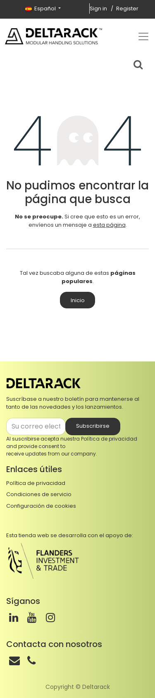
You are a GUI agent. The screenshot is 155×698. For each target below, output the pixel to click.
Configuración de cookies (41, 506)
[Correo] (14, 661)
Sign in (98, 8)
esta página (109, 225)
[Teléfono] (31, 661)
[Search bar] (138, 63)
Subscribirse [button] (93, 426)
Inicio (78, 300)
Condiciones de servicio (39, 494)
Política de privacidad (109, 438)
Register (127, 8)
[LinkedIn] (13, 618)
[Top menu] (143, 36)
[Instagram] (50, 618)
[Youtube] (32, 618)
